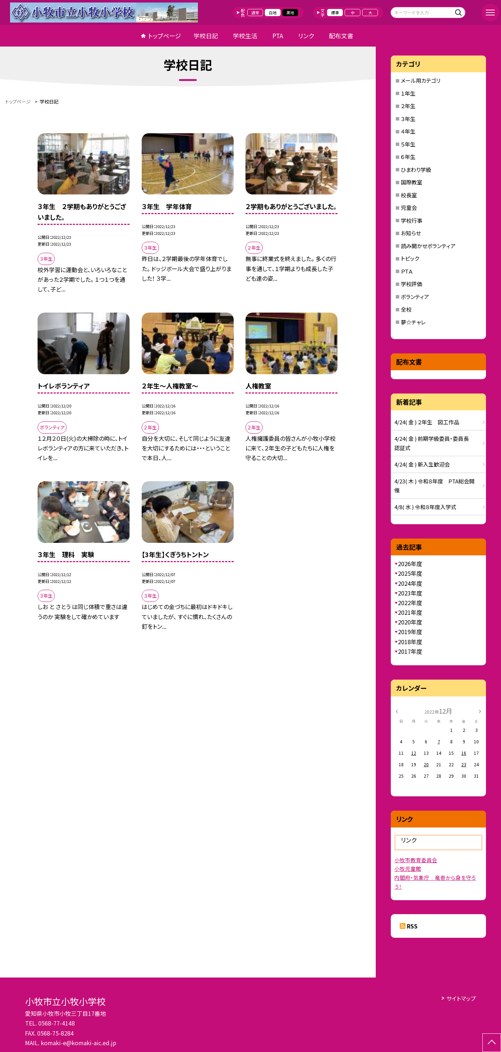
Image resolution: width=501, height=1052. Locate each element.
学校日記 (206, 35)
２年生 (408, 106)
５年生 (408, 144)
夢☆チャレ (413, 322)
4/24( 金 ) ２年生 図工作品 (426, 422)
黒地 (290, 12)
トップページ (164, 35)
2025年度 (410, 573)
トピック (410, 258)
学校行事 (411, 220)
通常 (255, 12)
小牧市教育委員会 (415, 860)
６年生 (408, 156)
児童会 (409, 207)
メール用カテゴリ (421, 80)
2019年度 (410, 631)
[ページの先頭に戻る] (492, 1043)
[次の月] (480, 711)
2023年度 (410, 593)
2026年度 (410, 563)
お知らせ (411, 233)
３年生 (408, 118)
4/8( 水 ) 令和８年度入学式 (425, 507)
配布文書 (341, 35)
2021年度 (410, 612)
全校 (406, 309)
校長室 (409, 195)
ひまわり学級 (416, 169)
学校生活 (245, 35)
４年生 (408, 131)
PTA (277, 35)
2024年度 (410, 583)
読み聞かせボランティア (428, 246)
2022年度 (410, 602)
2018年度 (410, 641)
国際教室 (411, 182)
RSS (412, 926)
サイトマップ (461, 998)
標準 (335, 12)
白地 (273, 12)
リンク (306, 35)
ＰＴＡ (407, 271)
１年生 (408, 93)
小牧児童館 (407, 868)
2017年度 (410, 651)
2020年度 (410, 622)
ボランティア (415, 296)
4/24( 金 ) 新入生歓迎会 (422, 464)
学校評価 (411, 284)
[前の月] (396, 711)
